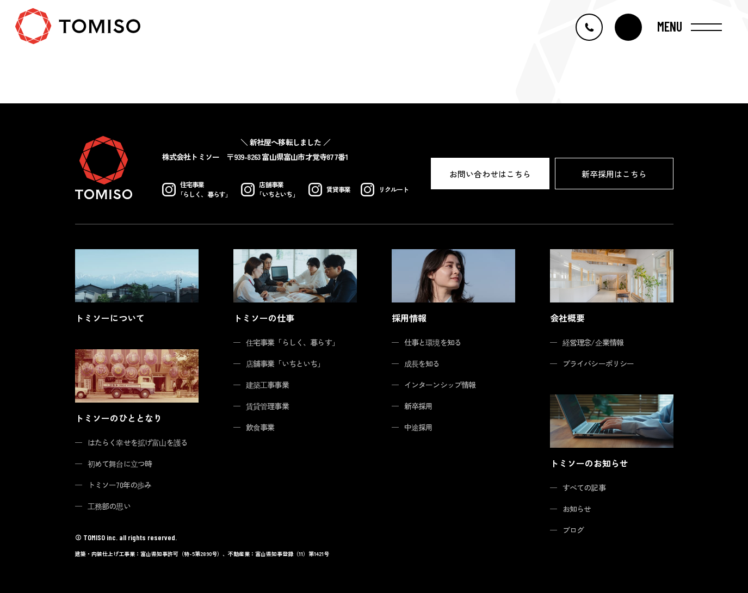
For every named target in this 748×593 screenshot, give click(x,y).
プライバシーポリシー (598, 363)
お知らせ (576, 508)
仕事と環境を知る (433, 342)
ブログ (573, 530)
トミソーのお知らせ (589, 463)
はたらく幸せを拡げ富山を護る (138, 442)
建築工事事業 (267, 384)
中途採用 (418, 427)
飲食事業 (260, 427)
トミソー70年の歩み (120, 485)
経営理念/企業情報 (593, 342)
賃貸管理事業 (267, 406)
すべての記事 (583, 487)
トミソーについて (110, 317)
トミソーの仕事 (263, 317)
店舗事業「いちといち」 (285, 363)
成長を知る (422, 363)
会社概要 (567, 317)
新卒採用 (418, 406)
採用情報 (409, 317)
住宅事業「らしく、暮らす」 (292, 342)
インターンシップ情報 (440, 384)
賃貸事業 (329, 189)
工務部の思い (109, 506)
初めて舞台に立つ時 (120, 463)
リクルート (385, 189)
